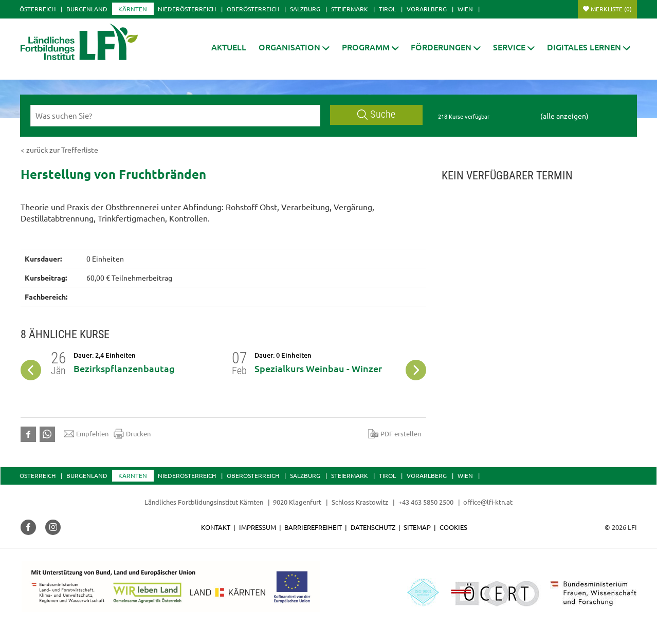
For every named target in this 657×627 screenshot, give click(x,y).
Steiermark (349, 9)
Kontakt (215, 527)
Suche (376, 114)
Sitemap (417, 527)
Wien (465, 9)
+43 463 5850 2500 (425, 501)
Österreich (38, 9)
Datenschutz (373, 527)
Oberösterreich (253, 9)
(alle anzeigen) (564, 115)
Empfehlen (86, 434)
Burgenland (86, 9)
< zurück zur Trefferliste (59, 149)
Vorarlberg (427, 9)
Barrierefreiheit (313, 527)
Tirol (387, 9)
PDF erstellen (394, 434)
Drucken (132, 434)
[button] (294, 47)
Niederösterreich (187, 9)
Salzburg (305, 9)
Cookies (453, 527)
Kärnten (132, 9)
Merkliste (611, 9)
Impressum (257, 527)
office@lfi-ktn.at (488, 501)
